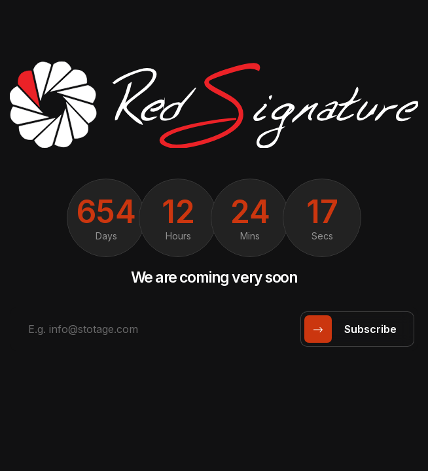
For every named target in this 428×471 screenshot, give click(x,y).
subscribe (355, 329)
